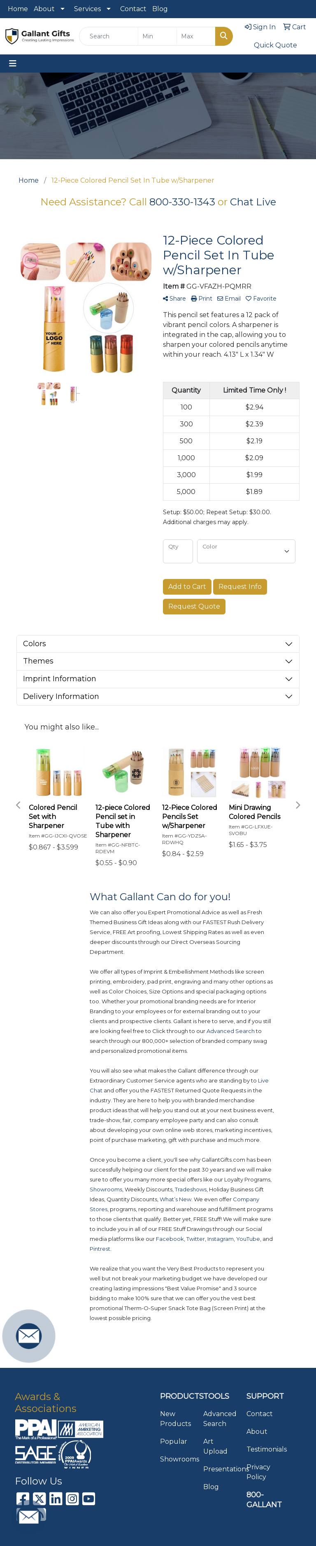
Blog (160, 9)
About (44, 9)
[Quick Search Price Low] (157, 36)
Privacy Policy (258, 1472)
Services (87, 9)
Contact (133, 9)
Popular (173, 1441)
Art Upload (215, 1446)
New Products (175, 1419)
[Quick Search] (108, 36)
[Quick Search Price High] (196, 36)
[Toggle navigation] (12, 63)
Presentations (220, 1469)
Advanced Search (220, 1419)
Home (18, 9)
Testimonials (263, 1449)
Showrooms (176, 1459)
